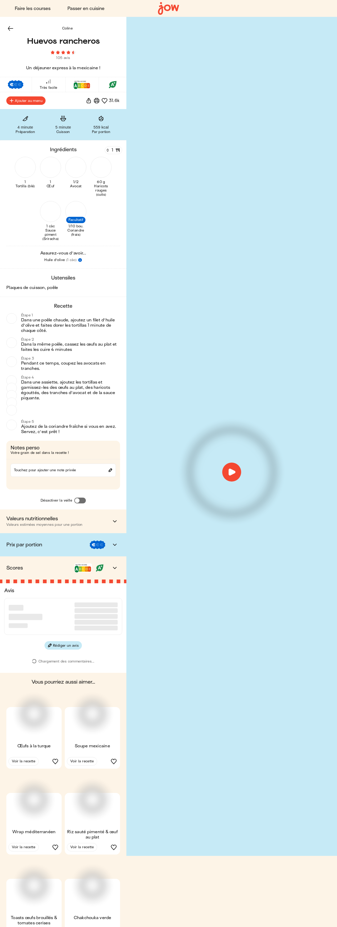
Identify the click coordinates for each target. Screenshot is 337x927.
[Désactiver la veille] (80, 501)
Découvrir (312, 8)
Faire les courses (33, 8)
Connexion (273, 8)
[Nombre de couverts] (113, 150)
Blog (240, 8)
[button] (10, 28)
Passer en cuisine (86, 8)
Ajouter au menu (25, 101)
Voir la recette (23, 741)
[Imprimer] (96, 100)
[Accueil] (168, 8)
